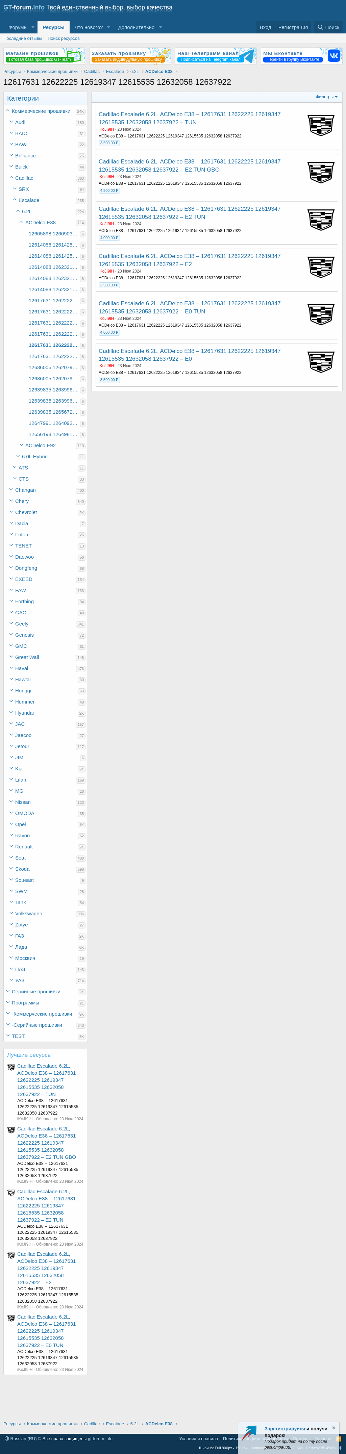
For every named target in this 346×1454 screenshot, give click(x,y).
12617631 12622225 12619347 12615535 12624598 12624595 (54, 323)
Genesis (24, 635)
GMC (21, 646)
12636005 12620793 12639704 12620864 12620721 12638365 (54, 378)
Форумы (17, 27)
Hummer (25, 702)
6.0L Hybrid (35, 456)
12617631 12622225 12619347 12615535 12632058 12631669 (54, 334)
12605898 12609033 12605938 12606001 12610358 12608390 (54, 233)
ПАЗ (20, 969)
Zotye (21, 924)
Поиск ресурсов (64, 38)
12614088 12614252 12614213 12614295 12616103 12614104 (54, 256)
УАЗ (19, 980)
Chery (22, 501)
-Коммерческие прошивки (42, 1014)
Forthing (24, 601)
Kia (19, 768)
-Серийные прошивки (37, 1025)
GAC (20, 612)
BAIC (21, 133)
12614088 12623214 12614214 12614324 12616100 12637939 (54, 289)
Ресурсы (54, 27)
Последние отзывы (22, 38)
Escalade (29, 200)
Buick (21, 167)
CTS (24, 479)
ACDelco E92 (40, 445)
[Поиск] (328, 27)
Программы (25, 1002)
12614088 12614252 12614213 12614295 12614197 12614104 (54, 245)
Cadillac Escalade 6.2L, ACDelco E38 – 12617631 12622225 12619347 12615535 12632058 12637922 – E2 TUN (46, 1206)
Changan (25, 490)
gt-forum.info (100, 1438)
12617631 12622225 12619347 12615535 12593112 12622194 (54, 311)
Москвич (25, 958)
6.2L (27, 211)
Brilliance (25, 155)
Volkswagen (28, 913)
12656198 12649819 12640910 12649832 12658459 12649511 (54, 434)
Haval (21, 668)
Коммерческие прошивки (41, 111)
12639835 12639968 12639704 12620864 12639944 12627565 (54, 401)
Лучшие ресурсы (29, 1055)
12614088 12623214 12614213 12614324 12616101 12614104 (54, 278)
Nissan (23, 802)
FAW (20, 590)
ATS (23, 467)
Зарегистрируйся (285, 1428)
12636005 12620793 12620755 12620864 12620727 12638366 (54, 367)
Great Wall (27, 657)
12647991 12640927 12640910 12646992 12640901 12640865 (54, 423)
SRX (24, 189)
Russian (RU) (21, 1438)
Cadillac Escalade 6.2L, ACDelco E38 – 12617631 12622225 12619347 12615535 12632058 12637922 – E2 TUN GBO (46, 1143)
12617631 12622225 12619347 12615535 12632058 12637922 (54, 345)
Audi (20, 122)
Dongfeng (26, 568)
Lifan (20, 780)
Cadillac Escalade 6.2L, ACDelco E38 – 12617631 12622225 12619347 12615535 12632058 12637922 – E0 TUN (46, 1331)
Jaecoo (23, 735)
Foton (21, 534)
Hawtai (23, 679)
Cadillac (24, 178)
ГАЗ (19, 936)
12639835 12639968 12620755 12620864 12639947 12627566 (54, 389)
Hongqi (23, 690)
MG (19, 791)
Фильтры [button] (324, 96)
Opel (20, 824)
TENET (23, 546)
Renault (24, 846)
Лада (21, 947)
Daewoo (24, 557)
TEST (18, 1036)
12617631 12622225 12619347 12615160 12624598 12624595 (54, 300)
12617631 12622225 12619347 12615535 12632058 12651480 (54, 356)
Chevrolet (26, 512)
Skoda (22, 869)
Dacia (21, 523)
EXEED (23, 579)
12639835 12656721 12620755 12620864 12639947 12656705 (54, 412)
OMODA (24, 813)
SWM (21, 891)
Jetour (22, 746)
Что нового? (89, 27)
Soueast (24, 880)
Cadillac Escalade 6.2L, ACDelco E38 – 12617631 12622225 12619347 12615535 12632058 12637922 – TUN (46, 1080)
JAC (20, 724)
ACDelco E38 (40, 222)
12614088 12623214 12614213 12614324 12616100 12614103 (54, 267)
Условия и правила (198, 1438)
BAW (21, 144)
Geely (21, 624)
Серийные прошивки (36, 991)
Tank (20, 902)
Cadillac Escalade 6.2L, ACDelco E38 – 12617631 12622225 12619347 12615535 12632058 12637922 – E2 (46, 1268)
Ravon (22, 835)
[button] (33, 27)
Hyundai (24, 713)
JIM (19, 757)
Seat (20, 858)
